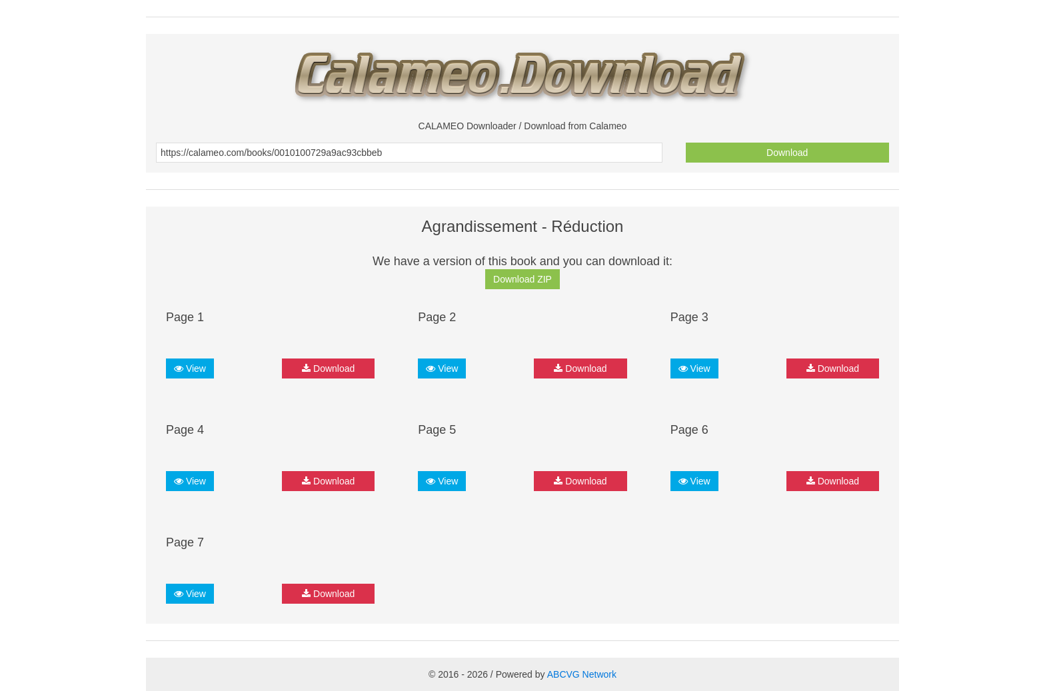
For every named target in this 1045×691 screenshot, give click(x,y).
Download (787, 152)
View (190, 368)
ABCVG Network (581, 674)
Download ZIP (522, 279)
